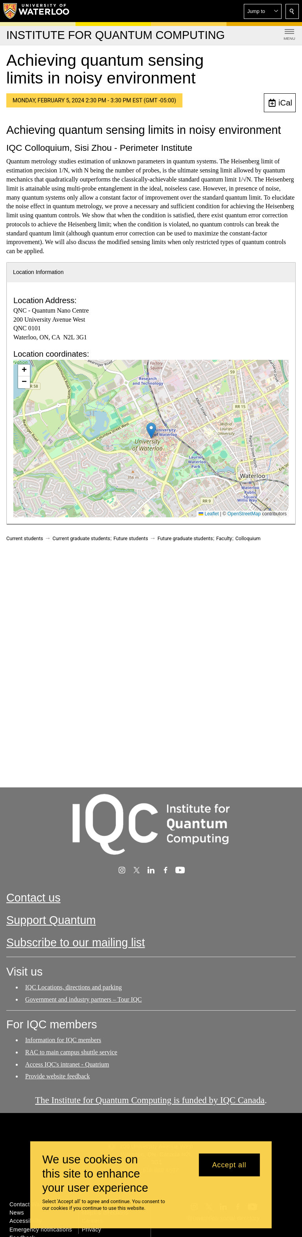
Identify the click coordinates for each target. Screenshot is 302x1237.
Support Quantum (51, 920)
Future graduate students (185, 538)
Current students (24, 538)
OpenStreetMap (244, 514)
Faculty (224, 538)
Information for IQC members (63, 1040)
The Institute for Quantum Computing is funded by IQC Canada (150, 1100)
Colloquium (248, 538)
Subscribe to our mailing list (75, 943)
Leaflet (209, 514)
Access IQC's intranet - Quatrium (67, 1064)
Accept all (229, 1165)
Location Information (38, 272)
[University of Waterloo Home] (36, 11)
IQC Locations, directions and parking (73, 987)
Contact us (33, 897)
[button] (262, 11)
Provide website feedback (57, 1076)
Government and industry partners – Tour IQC (83, 999)
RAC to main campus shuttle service (71, 1052)
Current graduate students (81, 538)
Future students (131, 538)
